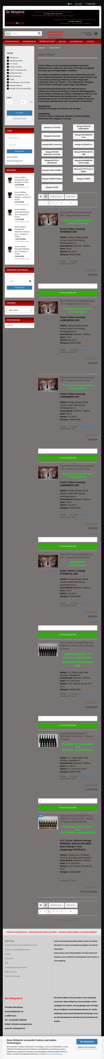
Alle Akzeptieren (87, 1042)
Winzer (10, 53)
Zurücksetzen (19, 119)
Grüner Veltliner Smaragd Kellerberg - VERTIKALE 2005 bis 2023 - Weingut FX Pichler (77, 645)
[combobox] (56, 196)
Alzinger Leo (13, 58)
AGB (6, 963)
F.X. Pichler (12, 64)
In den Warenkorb (67, 293)
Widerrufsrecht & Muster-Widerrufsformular (21, 945)
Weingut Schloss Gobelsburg (19, 88)
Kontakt (8, 954)
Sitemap (10, 325)
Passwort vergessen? (15, 161)
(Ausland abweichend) (85, 261)
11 (71, 203)
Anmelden (19, 151)
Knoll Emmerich (14, 76)
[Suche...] (8, 33)
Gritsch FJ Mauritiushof (17, 70)
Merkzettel (90, 4)
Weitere (90, 41)
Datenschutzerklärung (53, 1054)
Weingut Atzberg (14, 85)
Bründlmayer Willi (14, 61)
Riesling (62, 41)
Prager (10, 79)
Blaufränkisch (76, 41)
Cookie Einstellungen (12, 976)
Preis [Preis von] (9, 98)
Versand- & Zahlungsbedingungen (17, 950)
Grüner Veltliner (47, 41)
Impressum (9, 958)
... (66, 203)
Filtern (19, 113)
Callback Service (11, 972)
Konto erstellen (12, 157)
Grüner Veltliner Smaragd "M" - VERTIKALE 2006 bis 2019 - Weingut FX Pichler (76, 736)
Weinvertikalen (12, 41)
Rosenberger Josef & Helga (18, 82)
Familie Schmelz (14, 67)
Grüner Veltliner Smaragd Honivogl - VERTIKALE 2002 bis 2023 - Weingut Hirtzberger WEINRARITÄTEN (76, 818)
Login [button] (79, 4)
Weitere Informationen (87, 1047)
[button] (70, 4)
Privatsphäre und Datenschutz (16, 967)
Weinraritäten (29, 41)
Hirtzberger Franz (14, 73)
